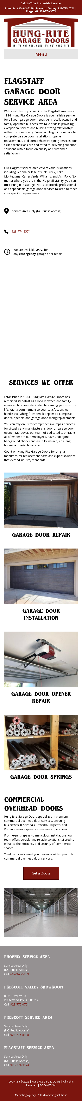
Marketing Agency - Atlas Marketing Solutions (41, 1095)
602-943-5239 (25, 8)
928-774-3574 (47, 11)
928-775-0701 (66, 8)
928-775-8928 (19, 1035)
